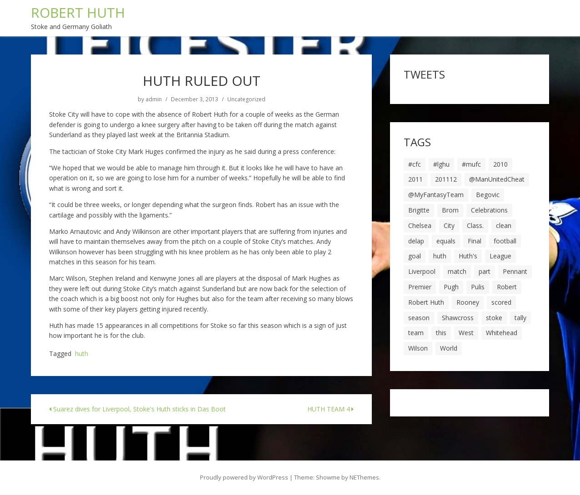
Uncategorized (246, 99)
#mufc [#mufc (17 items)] (471, 164)
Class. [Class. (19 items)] (475, 225)
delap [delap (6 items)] (416, 241)
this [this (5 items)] (441, 332)
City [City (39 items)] (449, 225)
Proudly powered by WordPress (244, 477)
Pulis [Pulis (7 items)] (478, 286)
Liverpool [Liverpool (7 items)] (421, 271)
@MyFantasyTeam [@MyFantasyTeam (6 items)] (436, 194)
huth (81, 354)
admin (153, 99)
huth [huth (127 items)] (439, 256)
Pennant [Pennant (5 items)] (515, 271)
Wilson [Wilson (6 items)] (418, 348)
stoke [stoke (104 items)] (494, 317)
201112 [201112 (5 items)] (446, 179)
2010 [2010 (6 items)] (500, 164)
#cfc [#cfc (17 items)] (414, 164)
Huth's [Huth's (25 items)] (468, 256)
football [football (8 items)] (505, 241)
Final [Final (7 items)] (474, 241)
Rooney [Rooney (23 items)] (467, 302)
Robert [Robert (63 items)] (507, 286)
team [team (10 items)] (416, 332)
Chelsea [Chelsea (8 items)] (419, 225)
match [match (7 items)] (457, 271)
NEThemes (364, 477)
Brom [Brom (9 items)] (450, 210)
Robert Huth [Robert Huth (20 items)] (426, 302)
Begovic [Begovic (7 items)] (488, 194)
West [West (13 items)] (466, 332)
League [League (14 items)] (500, 256)
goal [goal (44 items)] (414, 256)
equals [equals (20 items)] (445, 241)
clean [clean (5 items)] (503, 225)
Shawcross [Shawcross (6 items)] (458, 317)
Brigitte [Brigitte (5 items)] (419, 210)
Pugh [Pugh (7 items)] (451, 286)
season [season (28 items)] (419, 317)
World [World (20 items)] (448, 348)
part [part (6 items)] (484, 271)
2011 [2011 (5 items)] (415, 179)
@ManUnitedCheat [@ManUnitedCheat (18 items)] (497, 179)
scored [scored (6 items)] (501, 302)
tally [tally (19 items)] (520, 317)
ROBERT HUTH (78, 12)
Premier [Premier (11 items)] (419, 286)
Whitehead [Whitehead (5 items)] (501, 332)
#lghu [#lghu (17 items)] (441, 164)
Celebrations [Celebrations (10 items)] (489, 210)
